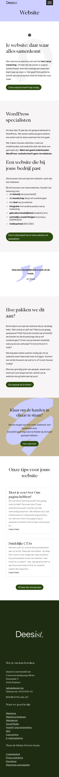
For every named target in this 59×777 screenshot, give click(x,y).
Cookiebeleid (13, 754)
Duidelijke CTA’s (20, 543)
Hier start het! (29, 443)
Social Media (12, 723)
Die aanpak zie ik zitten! (19, 384)
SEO (8, 731)
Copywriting (12, 734)
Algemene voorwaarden (18, 764)
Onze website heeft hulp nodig (23, 87)
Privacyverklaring (14, 757)
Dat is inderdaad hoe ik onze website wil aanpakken (28, 237)
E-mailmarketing (14, 738)
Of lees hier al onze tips (29, 587)
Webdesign (12, 720)
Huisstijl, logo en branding (19, 727)
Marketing (11, 713)
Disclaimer (11, 761)
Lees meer (14, 529)
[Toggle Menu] (50, 2)
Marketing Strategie (16, 716)
